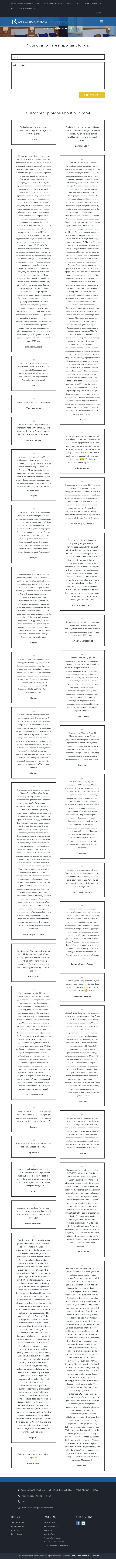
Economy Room (17, 1526)
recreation (48, 1530)
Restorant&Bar (50, 1522)
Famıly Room (16, 1534)
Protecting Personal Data (54, 1541)
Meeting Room (50, 1534)
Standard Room (17, 1522)
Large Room (16, 1530)
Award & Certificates (52, 1538)
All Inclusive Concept (52, 1526)
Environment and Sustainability (56, 1545)
